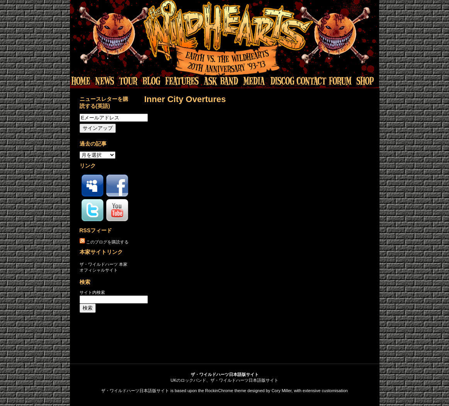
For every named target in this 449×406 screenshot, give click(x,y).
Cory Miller (281, 390)
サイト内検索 (92, 292)
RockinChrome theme (225, 390)
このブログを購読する (107, 242)
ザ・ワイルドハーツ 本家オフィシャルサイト (103, 267)
